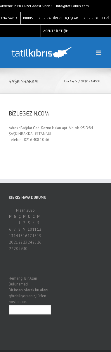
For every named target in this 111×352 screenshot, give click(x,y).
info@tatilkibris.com (72, 6)
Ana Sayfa (70, 81)
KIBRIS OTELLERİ (96, 18)
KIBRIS (28, 18)
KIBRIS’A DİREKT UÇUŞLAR (58, 18)
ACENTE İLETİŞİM (56, 30)
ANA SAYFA (9, 18)
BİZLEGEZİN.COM (29, 113)
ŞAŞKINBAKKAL (91, 81)
